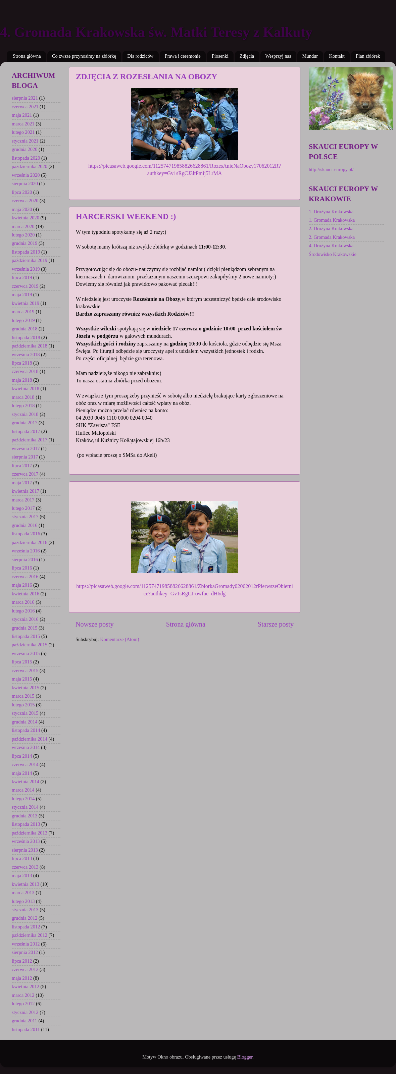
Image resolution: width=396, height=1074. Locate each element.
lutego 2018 (23, 405)
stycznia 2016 (25, 619)
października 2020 (29, 166)
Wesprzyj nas (278, 56)
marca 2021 (23, 123)
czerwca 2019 (25, 286)
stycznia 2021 (25, 141)
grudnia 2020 (24, 149)
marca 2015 (23, 696)
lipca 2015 (22, 661)
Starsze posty (276, 624)
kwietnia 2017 (25, 491)
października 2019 (29, 260)
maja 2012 (22, 978)
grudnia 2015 (24, 628)
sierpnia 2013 (25, 850)
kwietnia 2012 (25, 986)
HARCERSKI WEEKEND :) (126, 216)
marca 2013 (23, 892)
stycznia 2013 (25, 909)
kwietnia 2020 (25, 217)
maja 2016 (22, 585)
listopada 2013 (26, 824)
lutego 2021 (23, 132)
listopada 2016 (26, 533)
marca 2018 (23, 397)
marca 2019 (23, 311)
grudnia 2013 (24, 815)
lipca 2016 (22, 568)
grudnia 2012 (24, 918)
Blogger (245, 1057)
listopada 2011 (26, 1029)
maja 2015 (22, 679)
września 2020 (26, 175)
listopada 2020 (26, 158)
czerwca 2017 (25, 474)
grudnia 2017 (24, 422)
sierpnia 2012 (25, 952)
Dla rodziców (140, 56)
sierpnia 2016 (25, 559)
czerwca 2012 (25, 969)
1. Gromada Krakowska (332, 220)
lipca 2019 (22, 277)
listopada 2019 (26, 252)
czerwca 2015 (25, 670)
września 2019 (26, 269)
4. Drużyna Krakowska (331, 245)
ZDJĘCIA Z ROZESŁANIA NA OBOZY (146, 76)
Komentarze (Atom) (119, 639)
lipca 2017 (22, 465)
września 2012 (26, 944)
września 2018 (26, 354)
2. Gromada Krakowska (332, 237)
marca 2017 (23, 499)
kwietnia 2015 (25, 687)
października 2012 (29, 935)
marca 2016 (23, 602)
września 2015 (26, 653)
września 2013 (26, 841)
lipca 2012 (22, 961)
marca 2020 (23, 226)
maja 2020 (22, 209)
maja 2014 (22, 773)
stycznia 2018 (25, 414)
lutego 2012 (23, 1003)
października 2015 (29, 644)
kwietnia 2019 (25, 303)
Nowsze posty (95, 624)
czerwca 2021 (25, 106)
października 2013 (29, 833)
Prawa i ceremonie (183, 56)
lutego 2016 (23, 610)
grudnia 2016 (24, 525)
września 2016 (26, 550)
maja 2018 (22, 380)
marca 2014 (23, 790)
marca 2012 (23, 995)
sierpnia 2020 (25, 183)
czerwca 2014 (25, 764)
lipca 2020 (22, 192)
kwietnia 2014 (25, 781)
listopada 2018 (26, 337)
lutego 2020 (23, 234)
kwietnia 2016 (25, 593)
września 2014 (26, 747)
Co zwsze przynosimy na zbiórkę (84, 56)
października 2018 (29, 345)
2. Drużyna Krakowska (331, 228)
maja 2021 (22, 115)
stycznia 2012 (25, 1012)
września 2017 (26, 448)
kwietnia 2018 (25, 388)
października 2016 (29, 542)
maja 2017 (22, 482)
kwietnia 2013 (25, 884)
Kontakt (336, 56)
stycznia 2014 (25, 807)
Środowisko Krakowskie (332, 254)
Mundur (310, 56)
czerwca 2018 (25, 371)
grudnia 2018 (24, 328)
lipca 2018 (22, 363)
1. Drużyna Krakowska (331, 211)
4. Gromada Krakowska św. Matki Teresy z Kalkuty (156, 32)
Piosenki (220, 56)
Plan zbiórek (368, 56)
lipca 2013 (22, 858)
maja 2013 (22, 875)
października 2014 (29, 739)
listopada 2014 (26, 730)
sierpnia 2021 (25, 98)
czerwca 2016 (25, 576)
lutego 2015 (23, 704)
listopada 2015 (26, 636)
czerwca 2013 (25, 867)
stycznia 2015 (25, 713)
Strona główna (27, 56)
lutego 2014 (23, 798)
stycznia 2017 (25, 516)
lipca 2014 (22, 756)
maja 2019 (22, 294)
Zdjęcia (247, 56)
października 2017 (29, 439)
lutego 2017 (23, 508)
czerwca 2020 (25, 200)
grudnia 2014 (24, 721)
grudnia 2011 (24, 1020)
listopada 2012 (26, 926)
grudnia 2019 (24, 243)
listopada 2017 (26, 431)
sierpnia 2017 (25, 457)
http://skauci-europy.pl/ (331, 169)
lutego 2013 (23, 901)
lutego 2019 (23, 320)
